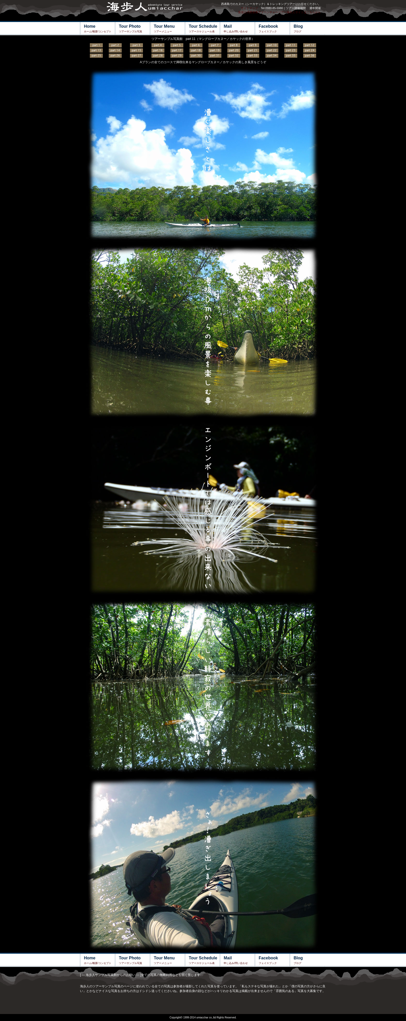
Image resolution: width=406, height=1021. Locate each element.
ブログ (309, 28)
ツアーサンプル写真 (134, 28)
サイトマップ (249, 8)
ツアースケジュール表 (204, 28)
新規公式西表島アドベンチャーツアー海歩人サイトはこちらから (279, 12)
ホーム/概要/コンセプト (99, 28)
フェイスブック (274, 28)
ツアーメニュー (169, 28)
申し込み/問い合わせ (239, 28)
